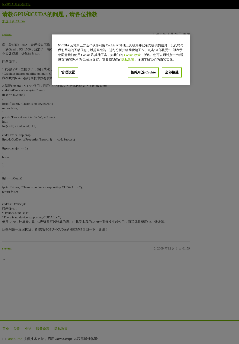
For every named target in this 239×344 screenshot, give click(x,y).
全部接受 (172, 72)
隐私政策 (127, 59)
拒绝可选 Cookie (143, 72)
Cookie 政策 (132, 55)
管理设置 (68, 72)
